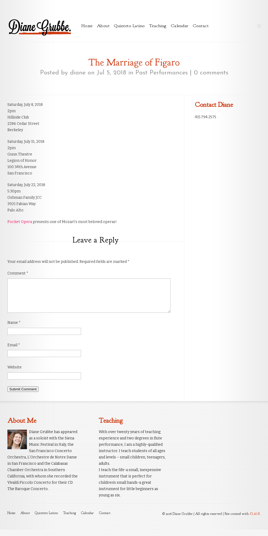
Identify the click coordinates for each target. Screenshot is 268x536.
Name (14, 329)
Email (13, 351)
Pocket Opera (19, 222)
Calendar (180, 26)
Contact (201, 26)
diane (78, 73)
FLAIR (255, 520)
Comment (17, 273)
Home (87, 26)
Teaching (158, 26)
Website (14, 373)
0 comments (211, 73)
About (103, 26)
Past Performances (161, 73)
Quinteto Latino (129, 26)
